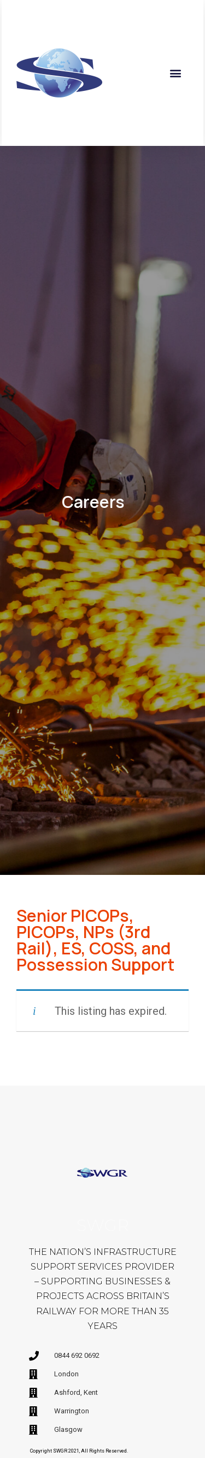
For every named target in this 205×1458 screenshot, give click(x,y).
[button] (176, 73)
